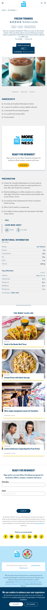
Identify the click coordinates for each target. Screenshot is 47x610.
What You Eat (23, 568)
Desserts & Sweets (30, 27)
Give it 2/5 (13, 22)
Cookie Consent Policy (19, 597)
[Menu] (2, 3)
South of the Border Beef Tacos (15, 344)
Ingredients (15, 91)
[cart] (41, 3)
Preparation (24, 91)
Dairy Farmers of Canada (23, 4)
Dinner (14, 27)
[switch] (24, 50)
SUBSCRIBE (23, 165)
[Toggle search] (45, 3)
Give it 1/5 (10, 22)
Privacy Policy (30, 597)
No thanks (31, 604)
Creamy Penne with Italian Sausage (17, 377)
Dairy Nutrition (35, 565)
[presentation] (23, 502)
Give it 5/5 (20, 22)
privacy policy (39, 523)
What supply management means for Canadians (21, 411)
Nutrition (32, 91)
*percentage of (10, 292)
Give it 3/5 (15, 22)
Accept (16, 604)
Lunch (20, 27)
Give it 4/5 (18, 22)
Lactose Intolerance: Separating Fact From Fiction (22, 448)
